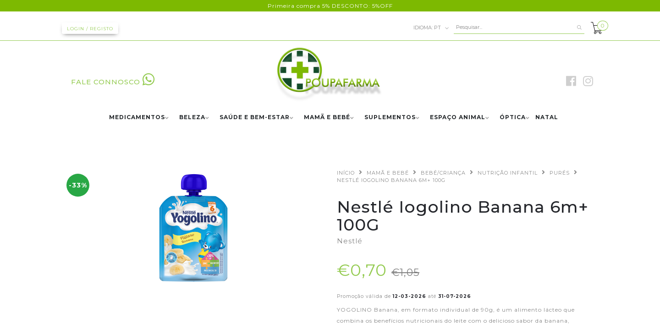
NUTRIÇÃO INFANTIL (508, 173)
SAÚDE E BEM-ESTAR (255, 118)
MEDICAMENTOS (137, 118)
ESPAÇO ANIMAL (457, 118)
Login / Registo (90, 29)
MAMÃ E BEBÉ (327, 118)
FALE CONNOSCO (113, 81)
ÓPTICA (513, 118)
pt (431, 28)
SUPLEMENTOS (390, 118)
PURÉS (560, 173)
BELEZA (192, 118)
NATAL (546, 118)
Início (346, 173)
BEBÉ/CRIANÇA (443, 173)
